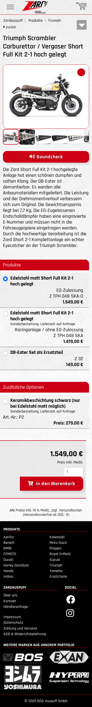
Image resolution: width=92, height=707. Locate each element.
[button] (81, 72)
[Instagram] (70, 613)
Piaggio (55, 548)
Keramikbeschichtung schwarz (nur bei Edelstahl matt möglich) (45, 403)
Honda (8, 571)
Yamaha (56, 571)
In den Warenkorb (51, 484)
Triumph (56, 565)
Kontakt (9, 601)
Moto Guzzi (58, 542)
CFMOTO (9, 554)
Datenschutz (13, 622)
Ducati (8, 559)
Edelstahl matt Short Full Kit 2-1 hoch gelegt (41, 281)
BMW (7, 548)
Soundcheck (46, 157)
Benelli (8, 542)
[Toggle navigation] (10, 7)
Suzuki (55, 559)
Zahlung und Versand (20, 628)
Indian (8, 576)
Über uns (10, 595)
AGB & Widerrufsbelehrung (24, 634)
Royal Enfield (60, 554)
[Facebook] (70, 599)
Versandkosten (70, 510)
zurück (11, 27)
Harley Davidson (16, 565)
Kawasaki (57, 537)
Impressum (12, 617)
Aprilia (8, 537)
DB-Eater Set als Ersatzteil (36, 352)
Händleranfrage (15, 606)
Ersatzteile (58, 576)
